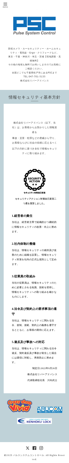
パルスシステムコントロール (28, 455)
